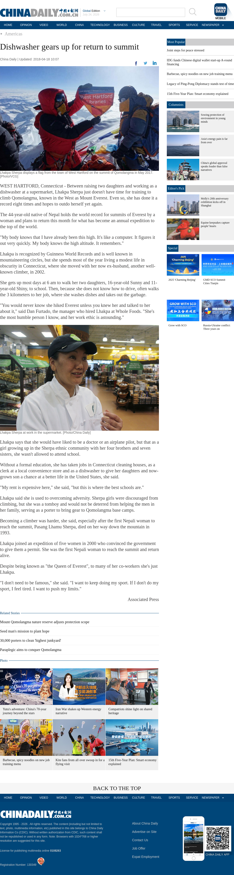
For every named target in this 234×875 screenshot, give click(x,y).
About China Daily (145, 823)
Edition (91, 10)
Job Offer (138, 848)
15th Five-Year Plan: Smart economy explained (197, 94)
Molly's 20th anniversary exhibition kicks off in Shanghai (214, 202)
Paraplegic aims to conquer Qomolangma (30, 650)
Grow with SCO (177, 325)
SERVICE (192, 25)
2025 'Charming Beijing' (182, 279)
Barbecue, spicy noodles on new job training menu (200, 74)
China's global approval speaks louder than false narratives (214, 166)
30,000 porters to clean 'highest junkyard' (30, 640)
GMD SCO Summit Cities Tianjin (214, 281)
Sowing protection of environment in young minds (213, 118)
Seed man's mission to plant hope (24, 631)
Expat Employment (145, 857)
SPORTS (174, 25)
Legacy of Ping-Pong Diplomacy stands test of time (200, 84)
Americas (13, 33)
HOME (8, 25)
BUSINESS (121, 25)
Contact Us (140, 840)
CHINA (79, 25)
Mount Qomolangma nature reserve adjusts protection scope (44, 622)
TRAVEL (156, 25)
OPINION (26, 25)
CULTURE (138, 25)
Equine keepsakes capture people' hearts (215, 224)
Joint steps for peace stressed (185, 50)
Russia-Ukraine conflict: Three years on (217, 327)
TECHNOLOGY (100, 25)
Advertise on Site (144, 832)
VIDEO (43, 25)
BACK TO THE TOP (117, 788)
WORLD (62, 25)
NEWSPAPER (210, 25)
